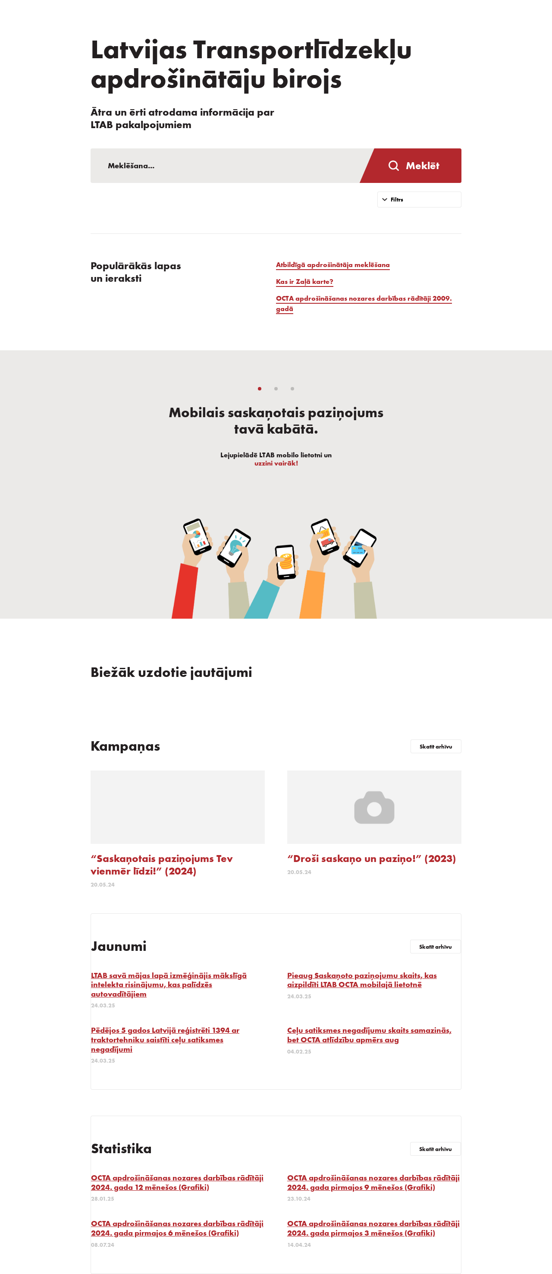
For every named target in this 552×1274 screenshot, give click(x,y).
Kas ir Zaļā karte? (304, 281)
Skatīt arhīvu (436, 746)
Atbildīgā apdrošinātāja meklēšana (333, 264)
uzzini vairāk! (276, 463)
